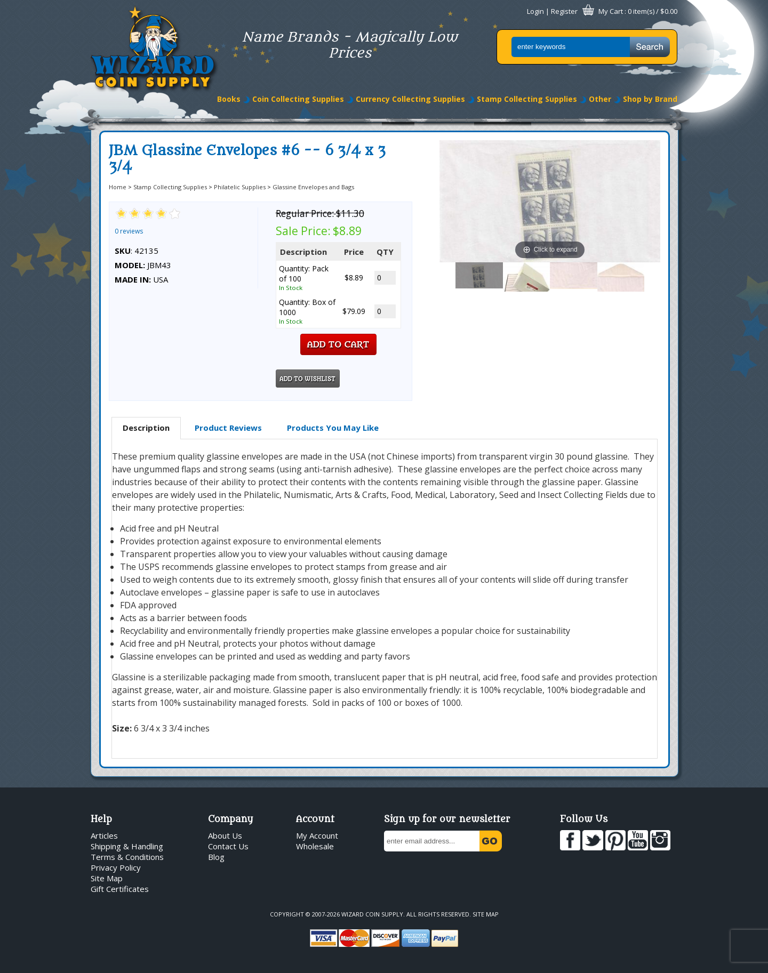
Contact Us (228, 846)
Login (535, 11)
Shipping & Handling (127, 846)
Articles (104, 835)
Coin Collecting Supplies (298, 99)
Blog (216, 856)
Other (600, 99)
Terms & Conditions (127, 856)
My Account (317, 835)
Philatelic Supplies (240, 187)
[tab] (146, 428)
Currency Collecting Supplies (410, 99)
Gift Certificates (120, 888)
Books (229, 99)
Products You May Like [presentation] (333, 427)
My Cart (610, 11)
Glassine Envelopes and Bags (313, 187)
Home (117, 187)
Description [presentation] (146, 427)
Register (564, 11)
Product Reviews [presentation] (228, 427)
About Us (225, 835)
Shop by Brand (650, 99)
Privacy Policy (116, 867)
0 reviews (129, 231)
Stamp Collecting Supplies (527, 99)
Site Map (107, 878)
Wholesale (315, 846)
